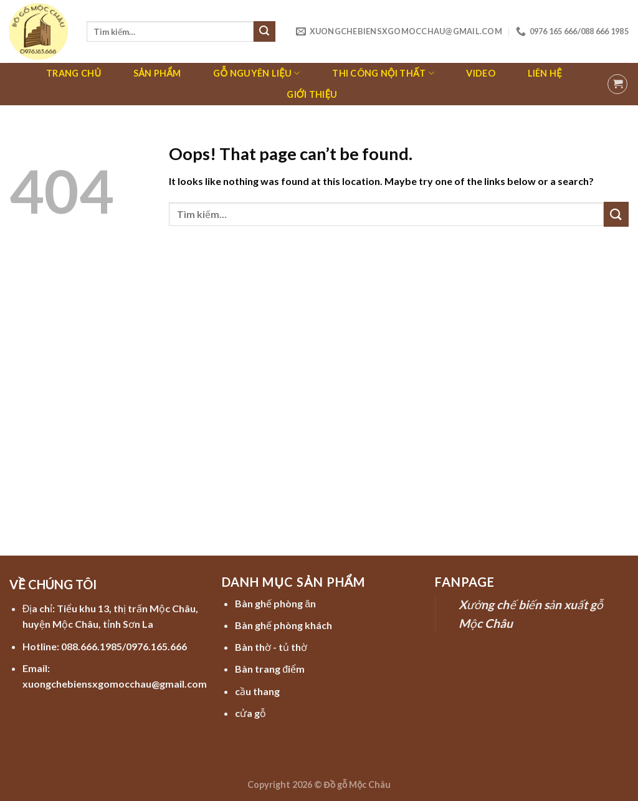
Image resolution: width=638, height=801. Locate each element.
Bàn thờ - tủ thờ (271, 647)
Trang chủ (73, 73)
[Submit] (264, 31)
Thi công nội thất (383, 73)
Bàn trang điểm (270, 669)
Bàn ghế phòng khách (283, 625)
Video (480, 73)
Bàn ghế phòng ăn (275, 603)
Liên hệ (545, 73)
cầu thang (257, 691)
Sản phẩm (157, 73)
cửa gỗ (250, 713)
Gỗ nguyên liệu (256, 73)
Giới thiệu (312, 94)
